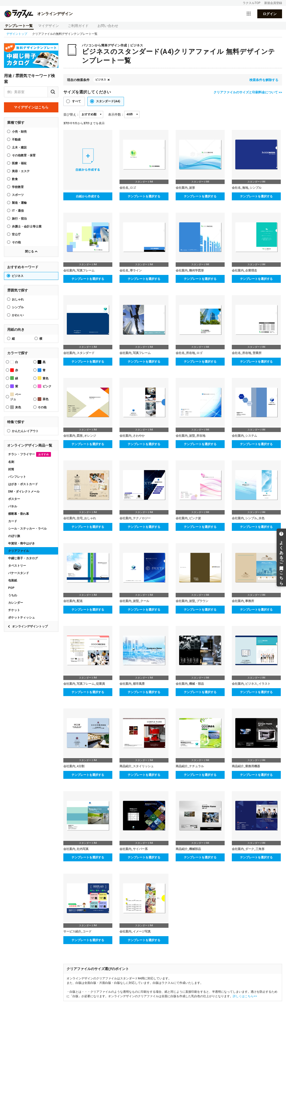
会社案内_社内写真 (76, 849)
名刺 (11, 462)
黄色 (43, 378)
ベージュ (15, 396)
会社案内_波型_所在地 (190, 435)
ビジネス (18, 276)
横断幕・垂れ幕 (18, 514)
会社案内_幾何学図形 (190, 270)
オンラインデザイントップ (30, 626)
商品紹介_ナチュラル (190, 766)
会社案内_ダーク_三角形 (248, 849)
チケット (14, 610)
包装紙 (12, 580)
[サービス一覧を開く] (248, 14)
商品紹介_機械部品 (188, 849)
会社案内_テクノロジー (135, 518)
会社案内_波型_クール (134, 601)
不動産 (16, 139)
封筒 (11, 469)
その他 (16, 242)
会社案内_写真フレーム (79, 270)
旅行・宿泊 (19, 218)
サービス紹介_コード (77, 931)
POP (11, 588)
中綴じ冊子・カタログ (23, 558)
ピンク (44, 386)
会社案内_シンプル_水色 (248, 518)
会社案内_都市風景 (132, 683)
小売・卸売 (19, 131)
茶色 (43, 399)
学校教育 (18, 187)
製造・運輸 (19, 203)
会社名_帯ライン (130, 270)
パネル (12, 506)
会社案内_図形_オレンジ (79, 435)
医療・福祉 (19, 163)
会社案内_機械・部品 (190, 683)
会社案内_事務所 (243, 601)
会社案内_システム (244, 435)
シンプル (18, 307)
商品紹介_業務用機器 (246, 766)
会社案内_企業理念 (244, 270)
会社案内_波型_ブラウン (192, 601)
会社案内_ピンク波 (188, 518)
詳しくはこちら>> (245, 996)
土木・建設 (19, 147)
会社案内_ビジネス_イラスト (251, 683)
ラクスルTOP (251, 3)
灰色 (15, 407)
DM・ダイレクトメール (24, 491)
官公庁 (16, 234)
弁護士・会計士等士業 (27, 226)
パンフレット (17, 476)
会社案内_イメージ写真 (135, 931)
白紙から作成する (88, 196)
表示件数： (116, 114)
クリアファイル (18, 551)
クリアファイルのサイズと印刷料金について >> (248, 92)
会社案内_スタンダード (79, 353)
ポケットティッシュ (21, 617)
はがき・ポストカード (23, 484)
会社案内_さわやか (132, 435)
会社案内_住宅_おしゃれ (79, 518)
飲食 (15, 179)
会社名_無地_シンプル (247, 187)
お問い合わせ (107, 26)
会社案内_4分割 (73, 766)
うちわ (12, 595)
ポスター (14, 499)
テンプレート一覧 (19, 26)
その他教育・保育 (24, 155)
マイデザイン (48, 26)
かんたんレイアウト (25, 431)
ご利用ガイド (78, 26)
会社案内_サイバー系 (133, 849)
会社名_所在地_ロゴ (189, 353)
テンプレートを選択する (144, 196)
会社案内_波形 (185, 187)
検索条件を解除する (263, 80)
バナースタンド (18, 573)
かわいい (18, 315)
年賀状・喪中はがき (21, 543)
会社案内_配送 (73, 601)
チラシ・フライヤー (29, 454)
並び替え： (71, 114)
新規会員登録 (273, 3)
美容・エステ (21, 171)
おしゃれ (18, 299)
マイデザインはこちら (31, 107)
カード (12, 521)
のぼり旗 (14, 536)
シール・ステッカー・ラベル (27, 528)
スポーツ (18, 195)
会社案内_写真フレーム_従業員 (84, 683)
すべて (76, 101)
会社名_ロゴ (127, 187)
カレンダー (15, 602)
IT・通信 (18, 210)
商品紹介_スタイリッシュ (136, 766)
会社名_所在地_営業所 (247, 353)
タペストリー (17, 565)
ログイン (270, 14)
